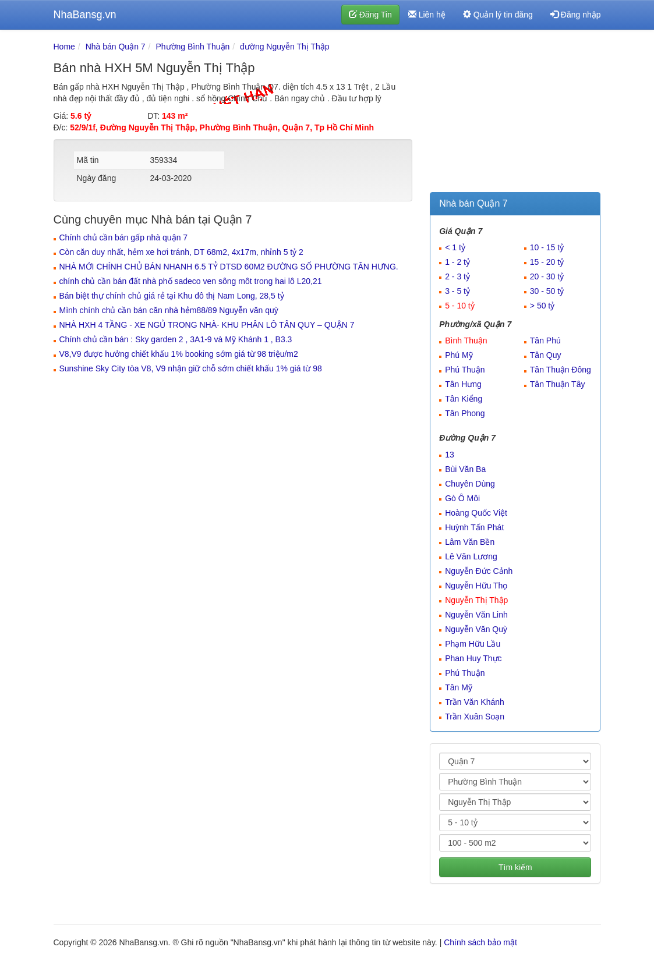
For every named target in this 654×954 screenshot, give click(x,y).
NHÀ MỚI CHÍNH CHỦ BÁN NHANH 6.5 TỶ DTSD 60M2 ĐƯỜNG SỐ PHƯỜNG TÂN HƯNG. (228, 266)
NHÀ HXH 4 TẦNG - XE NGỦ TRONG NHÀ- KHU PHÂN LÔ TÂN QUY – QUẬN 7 (207, 324)
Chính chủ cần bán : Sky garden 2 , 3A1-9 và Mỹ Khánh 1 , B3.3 (175, 339)
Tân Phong (465, 413)
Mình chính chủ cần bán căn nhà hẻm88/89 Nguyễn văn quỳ (168, 310)
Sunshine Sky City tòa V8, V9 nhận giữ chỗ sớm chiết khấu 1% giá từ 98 (190, 368)
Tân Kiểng (463, 398)
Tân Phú (545, 340)
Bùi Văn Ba (465, 469)
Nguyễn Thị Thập (476, 600)
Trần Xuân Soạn (474, 716)
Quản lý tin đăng (498, 14)
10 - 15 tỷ (547, 247)
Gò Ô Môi (462, 498)
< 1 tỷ (455, 247)
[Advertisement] (515, 113)
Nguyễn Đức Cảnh (478, 571)
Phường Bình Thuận (192, 46)
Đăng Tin (370, 14)
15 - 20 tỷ (547, 262)
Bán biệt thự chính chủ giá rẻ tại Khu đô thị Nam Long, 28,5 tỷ (171, 295)
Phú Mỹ (458, 355)
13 (449, 454)
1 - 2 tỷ (457, 262)
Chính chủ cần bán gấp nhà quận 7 (123, 237)
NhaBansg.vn (85, 14)
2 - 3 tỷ (457, 276)
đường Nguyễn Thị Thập (284, 46)
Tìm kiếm (515, 867)
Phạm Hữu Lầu (472, 643)
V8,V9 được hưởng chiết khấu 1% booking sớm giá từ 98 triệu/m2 (178, 354)
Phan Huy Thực (473, 658)
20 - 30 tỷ (547, 276)
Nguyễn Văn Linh (476, 614)
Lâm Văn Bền (469, 542)
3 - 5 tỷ (457, 291)
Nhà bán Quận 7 (116, 46)
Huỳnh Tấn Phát (474, 527)
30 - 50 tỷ (547, 291)
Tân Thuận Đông (560, 369)
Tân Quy (545, 355)
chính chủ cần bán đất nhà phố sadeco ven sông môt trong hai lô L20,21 (190, 281)
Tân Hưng (463, 384)
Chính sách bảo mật (480, 942)
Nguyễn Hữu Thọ (476, 585)
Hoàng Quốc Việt (476, 512)
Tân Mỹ (458, 687)
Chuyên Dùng (470, 483)
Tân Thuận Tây (557, 384)
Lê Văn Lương (471, 556)
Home (64, 46)
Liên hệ (427, 14)
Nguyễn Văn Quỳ (476, 629)
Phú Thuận (465, 369)
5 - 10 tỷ (460, 305)
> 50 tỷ (542, 305)
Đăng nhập (575, 14)
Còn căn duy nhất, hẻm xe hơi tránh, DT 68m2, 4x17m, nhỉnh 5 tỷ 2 (181, 252)
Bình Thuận (466, 340)
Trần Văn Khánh (474, 702)
